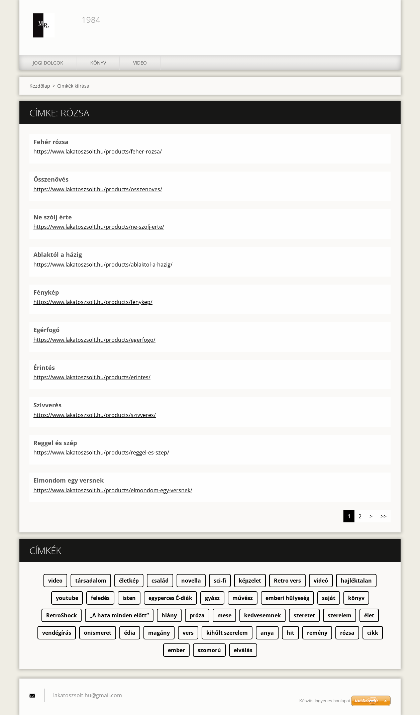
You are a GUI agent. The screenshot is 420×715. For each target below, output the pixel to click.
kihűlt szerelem (227, 632)
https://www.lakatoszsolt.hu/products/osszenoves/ (97, 189)
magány (159, 632)
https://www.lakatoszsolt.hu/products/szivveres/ (94, 415)
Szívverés (47, 405)
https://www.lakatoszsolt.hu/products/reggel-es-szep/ (101, 452)
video (55, 580)
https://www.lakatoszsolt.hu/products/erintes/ (91, 377)
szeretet (304, 615)
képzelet (250, 580)
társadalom (90, 580)
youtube (67, 598)
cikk (372, 632)
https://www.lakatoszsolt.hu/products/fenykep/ (92, 302)
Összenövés (51, 179)
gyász (212, 598)
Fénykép (46, 292)
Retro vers (287, 580)
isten (129, 598)
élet (369, 615)
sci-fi (220, 580)
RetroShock (61, 615)
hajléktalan (356, 580)
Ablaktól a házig (57, 254)
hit (290, 632)
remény (317, 632)
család (160, 580)
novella (191, 580)
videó (321, 580)
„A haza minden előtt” (119, 615)
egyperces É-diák (170, 598)
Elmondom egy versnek (68, 480)
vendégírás (56, 632)
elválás (243, 650)
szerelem (339, 615)
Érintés (44, 368)
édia (129, 632)
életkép (129, 580)
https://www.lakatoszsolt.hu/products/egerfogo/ (94, 339)
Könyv (98, 63)
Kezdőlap (39, 86)
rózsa (347, 632)
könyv (356, 598)
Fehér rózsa (51, 142)
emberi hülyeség (287, 598)
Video (140, 63)
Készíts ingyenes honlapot (324, 700)
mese (224, 615)
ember (176, 650)
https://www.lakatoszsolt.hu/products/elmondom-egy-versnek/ (112, 490)
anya (267, 632)
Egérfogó (46, 330)
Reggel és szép (55, 443)
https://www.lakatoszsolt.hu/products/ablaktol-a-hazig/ (103, 264)
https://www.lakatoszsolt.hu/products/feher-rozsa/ (97, 151)
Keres (383, 19)
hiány (169, 615)
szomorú (209, 650)
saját (328, 598)
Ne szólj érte (52, 217)
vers (188, 632)
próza (197, 615)
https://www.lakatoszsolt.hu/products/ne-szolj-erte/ (98, 226)
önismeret (97, 632)
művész (242, 598)
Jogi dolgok (48, 63)
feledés (100, 598)
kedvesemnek (262, 615)
